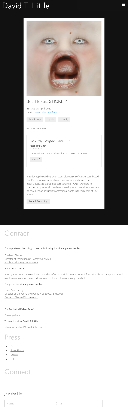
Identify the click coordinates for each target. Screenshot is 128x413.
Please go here (12, 315)
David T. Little (25, 5)
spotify (64, 119)
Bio (12, 346)
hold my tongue (42, 140)
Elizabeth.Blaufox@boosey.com (21, 262)
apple (51, 119)
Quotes (14, 354)
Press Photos (17, 350)
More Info (36, 159)
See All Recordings (38, 201)
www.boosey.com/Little (73, 278)
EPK (12, 359)
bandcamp (35, 119)
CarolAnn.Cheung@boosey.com (21, 297)
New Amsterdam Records (46, 112)
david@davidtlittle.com (30, 327)
